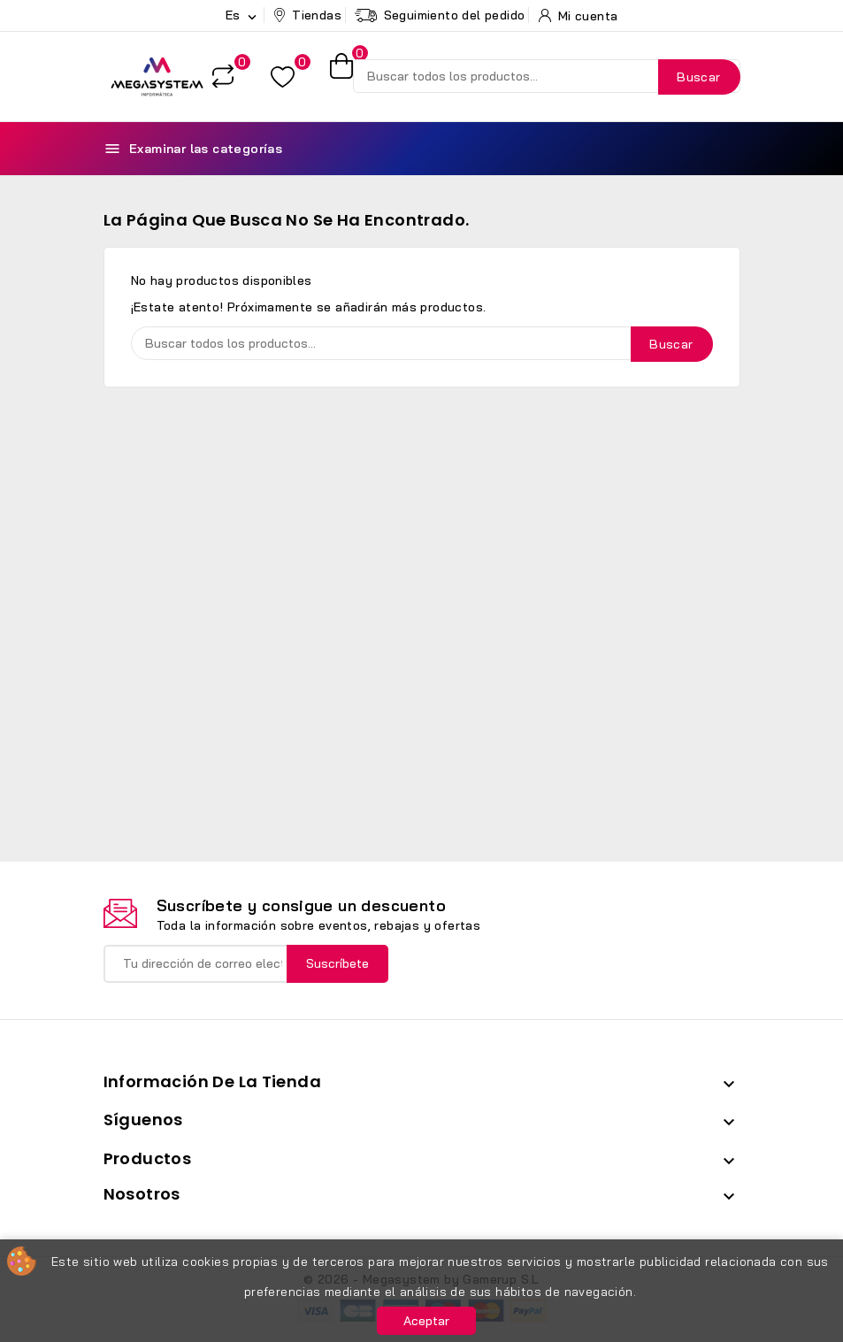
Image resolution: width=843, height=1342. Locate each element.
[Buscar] (546, 76)
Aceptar (426, 1321)
